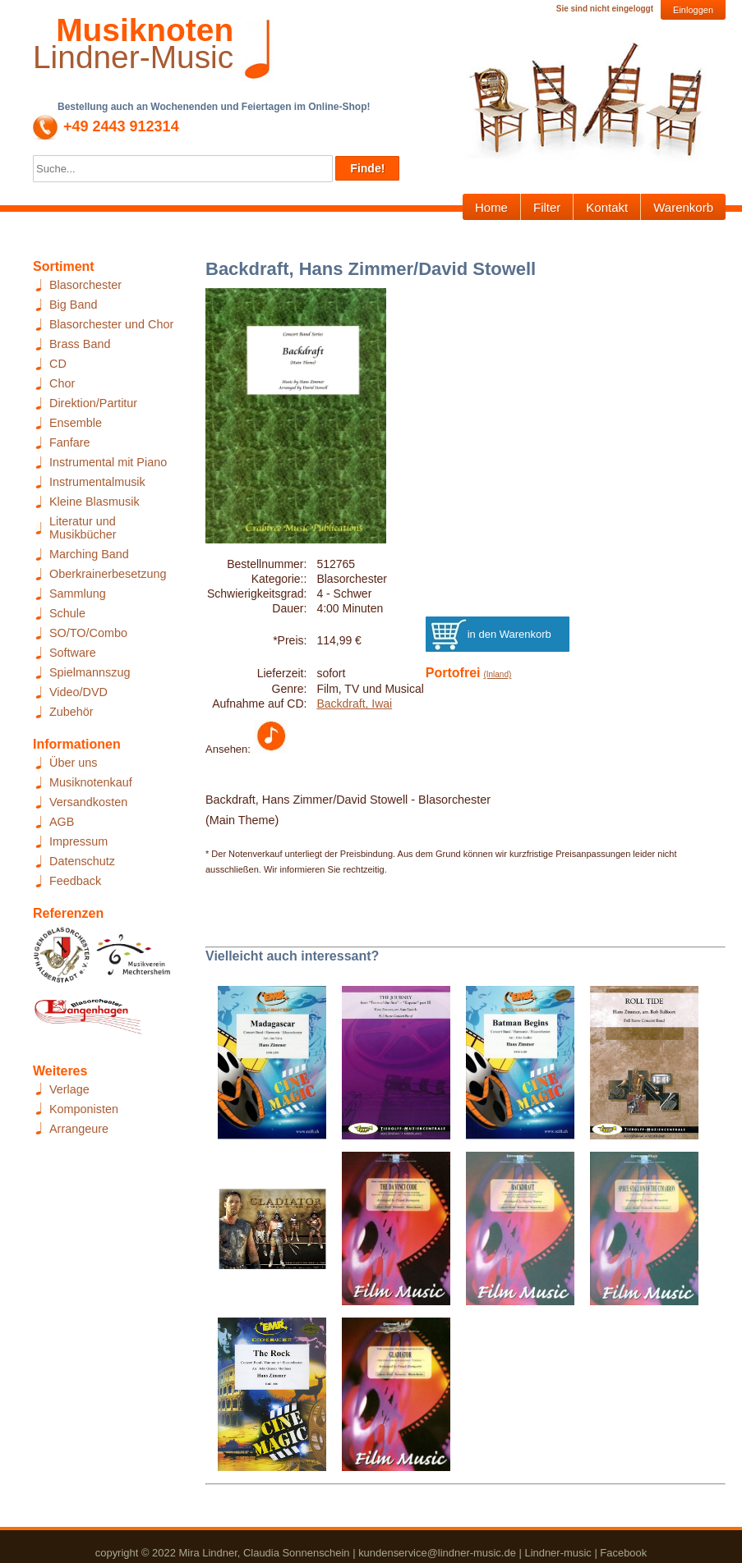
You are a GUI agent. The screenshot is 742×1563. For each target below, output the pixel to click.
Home (491, 207)
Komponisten (83, 1109)
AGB (61, 821)
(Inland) (497, 674)
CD (58, 363)
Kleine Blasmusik (94, 501)
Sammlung (77, 593)
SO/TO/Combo (88, 632)
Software (72, 652)
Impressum (78, 841)
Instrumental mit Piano (108, 462)
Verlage (69, 1089)
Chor (62, 383)
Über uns (73, 762)
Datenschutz (82, 861)
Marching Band (89, 554)
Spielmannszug (89, 672)
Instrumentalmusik (97, 481)
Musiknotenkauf (90, 782)
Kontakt (607, 207)
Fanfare (69, 442)
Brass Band (79, 344)
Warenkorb (683, 207)
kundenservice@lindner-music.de (437, 1553)
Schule (67, 613)
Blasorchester (85, 284)
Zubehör (71, 711)
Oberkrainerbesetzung (107, 573)
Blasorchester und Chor (111, 324)
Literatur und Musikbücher (83, 528)
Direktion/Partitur (93, 403)
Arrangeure (78, 1128)
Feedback (75, 880)
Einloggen (693, 10)
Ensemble (75, 422)
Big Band (73, 304)
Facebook (623, 1553)
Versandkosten (88, 802)
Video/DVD (78, 692)
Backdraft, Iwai (354, 703)
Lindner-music (557, 1553)
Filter (546, 207)
